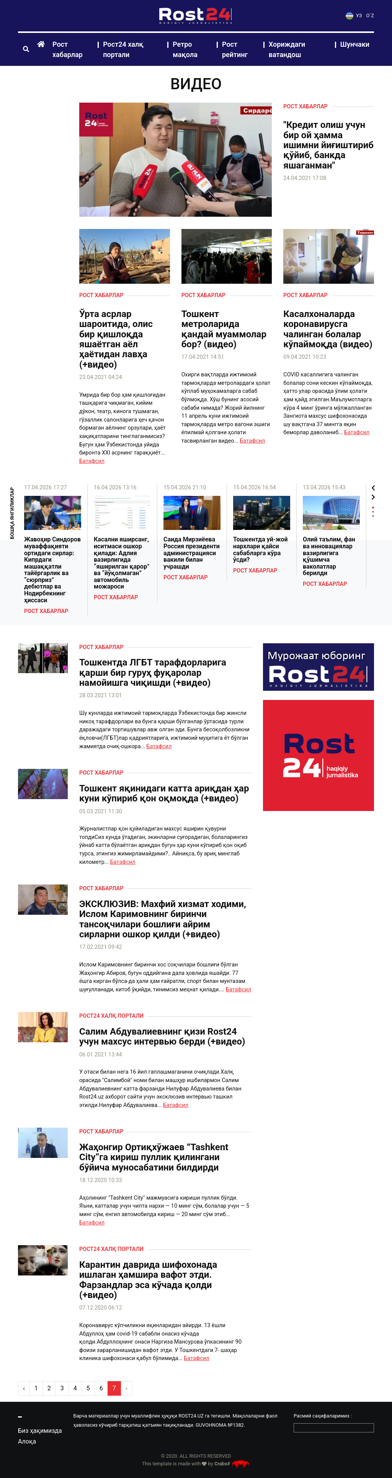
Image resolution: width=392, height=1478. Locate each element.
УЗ (354, 15)
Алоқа (27, 1441)
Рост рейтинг (235, 49)
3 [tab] (373, 516)
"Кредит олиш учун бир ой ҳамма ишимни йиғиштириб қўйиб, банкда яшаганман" (328, 145)
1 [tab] (373, 507)
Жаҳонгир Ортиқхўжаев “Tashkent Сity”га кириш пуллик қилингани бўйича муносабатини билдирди (153, 1157)
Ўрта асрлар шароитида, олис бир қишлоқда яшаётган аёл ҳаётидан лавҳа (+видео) (116, 339)
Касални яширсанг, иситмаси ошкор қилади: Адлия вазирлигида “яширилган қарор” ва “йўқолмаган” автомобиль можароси (121, 563)
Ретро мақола (185, 49)
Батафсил (92, 461)
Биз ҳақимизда (40, 1430)
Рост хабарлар (67, 49)
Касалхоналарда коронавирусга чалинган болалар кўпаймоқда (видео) (327, 329)
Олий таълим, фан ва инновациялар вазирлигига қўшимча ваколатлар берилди (329, 556)
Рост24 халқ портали (123, 49)
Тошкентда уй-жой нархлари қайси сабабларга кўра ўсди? (260, 549)
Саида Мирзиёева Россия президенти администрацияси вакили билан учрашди (191, 553)
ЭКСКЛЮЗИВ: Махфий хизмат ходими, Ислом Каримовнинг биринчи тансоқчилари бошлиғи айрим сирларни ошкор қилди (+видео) (162, 919)
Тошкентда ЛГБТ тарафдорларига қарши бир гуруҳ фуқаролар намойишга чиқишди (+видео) (152, 672)
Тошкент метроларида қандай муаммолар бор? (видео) (223, 329)
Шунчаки (354, 44)
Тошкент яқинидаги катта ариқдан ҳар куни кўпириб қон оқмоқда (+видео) (164, 793)
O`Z (370, 15)
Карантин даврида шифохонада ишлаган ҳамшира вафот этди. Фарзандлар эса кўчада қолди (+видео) (148, 1280)
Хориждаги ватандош (287, 49)
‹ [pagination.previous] (24, 1388)
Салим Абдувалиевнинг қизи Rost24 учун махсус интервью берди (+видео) (162, 1037)
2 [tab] (373, 512)
